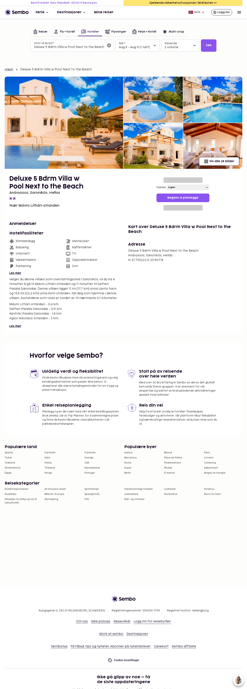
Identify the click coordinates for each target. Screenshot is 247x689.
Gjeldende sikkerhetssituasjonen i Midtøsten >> (183, 2)
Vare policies (100, 621)
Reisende (170, 43)
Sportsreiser (91, 489)
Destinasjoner (71, 12)
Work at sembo (111, 634)
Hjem (9, 69)
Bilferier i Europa (54, 494)
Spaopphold (91, 494)
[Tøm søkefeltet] (109, 45)
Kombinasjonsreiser (16, 489)
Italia (47, 457)
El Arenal (169, 472)
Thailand (49, 467)
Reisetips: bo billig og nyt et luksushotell (21, 501)
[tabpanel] (123, 45)
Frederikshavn (172, 462)
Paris (207, 452)
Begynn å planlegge (182, 197)
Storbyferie (170, 494)
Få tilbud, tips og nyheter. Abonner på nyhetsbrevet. (111, 646)
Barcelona (130, 457)
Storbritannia (12, 467)
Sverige (88, 457)
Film (86, 499)
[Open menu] (239, 12)
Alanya (128, 452)
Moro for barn (212, 494)
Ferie (42, 12)
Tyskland (10, 462)
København (211, 467)
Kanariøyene (92, 467)
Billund (168, 452)
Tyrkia (8, 457)
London (208, 457)
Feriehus (209, 489)
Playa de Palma (173, 457)
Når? (122, 43)
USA (86, 462)
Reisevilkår (122, 621)
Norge (48, 472)
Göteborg (210, 462)
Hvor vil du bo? (44, 43)
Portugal (89, 472)
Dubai (127, 467)
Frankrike (90, 452)
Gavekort (161, 646)
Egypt (8, 472)
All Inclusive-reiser (55, 489)
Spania (9, 452)
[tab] (41, 32)
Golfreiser (170, 489)
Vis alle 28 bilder (219, 161)
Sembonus (59, 646)
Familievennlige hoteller (138, 489)
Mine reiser (104, 12)
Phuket (168, 467)
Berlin (127, 472)
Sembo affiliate (184, 646)
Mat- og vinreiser (134, 499)
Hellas (48, 462)
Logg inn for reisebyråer (152, 621)
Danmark (49, 452)
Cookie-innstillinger (123, 660)
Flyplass (161, 187)
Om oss (82, 621)
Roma (127, 462)
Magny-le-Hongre (215, 472)
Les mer (15, 273)
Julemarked (131, 494)
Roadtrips (10, 494)
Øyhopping (51, 499)
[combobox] (69, 47)
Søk (208, 45)
